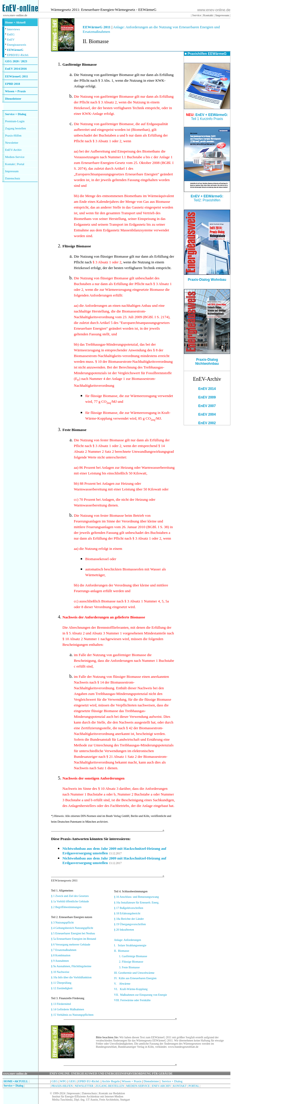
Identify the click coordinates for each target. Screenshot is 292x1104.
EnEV (11, 39)
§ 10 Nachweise (60, 971)
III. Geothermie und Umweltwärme (134, 972)
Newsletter (11, 142)
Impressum (12, 171)
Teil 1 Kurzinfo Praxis (207, 119)
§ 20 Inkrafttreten (124, 929)
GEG (55, 1081)
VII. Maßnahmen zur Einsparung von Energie (140, 994)
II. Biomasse (121, 950)
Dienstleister (13, 98)
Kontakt (10, 164)
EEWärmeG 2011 (16, 76)
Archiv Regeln (110, 1081)
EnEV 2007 (207, 406)
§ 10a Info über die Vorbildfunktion (71, 977)
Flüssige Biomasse (76, 246)
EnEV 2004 (207, 414)
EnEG (11, 34)
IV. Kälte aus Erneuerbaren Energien (135, 978)
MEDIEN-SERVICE (138, 1085)
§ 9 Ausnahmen (60, 960)
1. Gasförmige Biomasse (133, 956)
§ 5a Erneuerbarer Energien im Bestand (73, 938)
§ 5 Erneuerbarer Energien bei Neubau (73, 933)
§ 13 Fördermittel (61, 1003)
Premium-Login (15, 121)
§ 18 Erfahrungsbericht (127, 913)
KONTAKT (179, 1085)
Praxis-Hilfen (13, 135)
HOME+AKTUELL (16, 1081)
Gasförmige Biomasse (79, 64)
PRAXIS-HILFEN (62, 1085)
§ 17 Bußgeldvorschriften (128, 907)
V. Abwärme (122, 983)
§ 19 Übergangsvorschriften (130, 924)
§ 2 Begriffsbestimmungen (66, 907)
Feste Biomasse (74, 430)
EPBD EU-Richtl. (89, 1081)
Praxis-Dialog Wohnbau (207, 278)
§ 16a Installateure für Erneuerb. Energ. (136, 902)
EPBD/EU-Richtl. (18, 55)
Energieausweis (16, 44)
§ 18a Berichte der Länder (129, 918)
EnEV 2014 (207, 389)
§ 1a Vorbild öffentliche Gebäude (70, 901)
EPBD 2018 (12, 83)
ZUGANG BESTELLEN (110, 1085)
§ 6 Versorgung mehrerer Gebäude (70, 944)
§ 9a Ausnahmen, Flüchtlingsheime (71, 966)
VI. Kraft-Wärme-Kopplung (131, 989)
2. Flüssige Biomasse (131, 961)
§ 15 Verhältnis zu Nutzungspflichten (72, 1014)
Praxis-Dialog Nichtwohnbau (207, 362)
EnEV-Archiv (13, 149)
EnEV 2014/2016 (16, 68)
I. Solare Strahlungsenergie (130, 945)
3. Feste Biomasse (129, 967)
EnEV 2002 (207, 423)
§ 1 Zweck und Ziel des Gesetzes (70, 895)
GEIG (72, 1081)
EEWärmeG (15, 49)
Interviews (13, 29)
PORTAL (193, 1085)
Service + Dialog (15, 114)
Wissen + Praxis (15, 91)
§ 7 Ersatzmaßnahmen (63, 949)
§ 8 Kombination (60, 955)
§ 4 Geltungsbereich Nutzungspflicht (72, 927)
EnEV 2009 (207, 397)
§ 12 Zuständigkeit (61, 988)
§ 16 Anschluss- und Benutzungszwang (136, 896)
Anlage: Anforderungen (127, 939)
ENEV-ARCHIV (161, 1085)
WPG (63, 1081)
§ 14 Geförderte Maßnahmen (67, 1009)
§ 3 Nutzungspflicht (62, 922)
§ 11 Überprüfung (61, 982)
